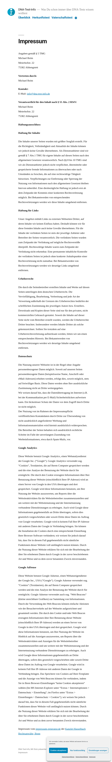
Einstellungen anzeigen (98, 750)
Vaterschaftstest (62, 17)
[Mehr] (75, 18)
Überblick (24, 17)
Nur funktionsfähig (77, 750)
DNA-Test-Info (27, 9)
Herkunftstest (41, 17)
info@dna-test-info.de (38, 93)
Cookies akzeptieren (58, 750)
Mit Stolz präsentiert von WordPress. (46, 749)
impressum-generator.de (48, 729)
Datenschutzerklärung (68, 757)
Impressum (92, 757)
